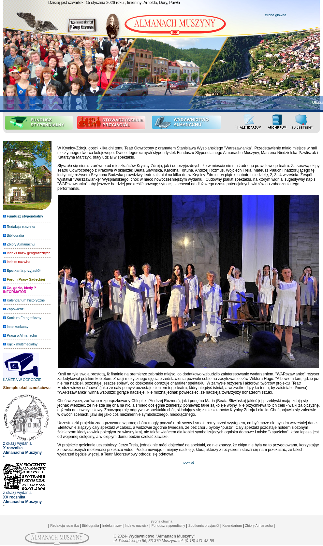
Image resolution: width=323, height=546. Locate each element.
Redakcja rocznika (21, 227)
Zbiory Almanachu (21, 244)
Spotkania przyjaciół (203, 525)
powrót (189, 462)
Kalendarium (232, 525)
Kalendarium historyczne (26, 300)
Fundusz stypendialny (168, 525)
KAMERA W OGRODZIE (22, 378)
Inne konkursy (17, 327)
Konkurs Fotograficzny (24, 318)
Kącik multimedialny (22, 344)
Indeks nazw (112, 525)
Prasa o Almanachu (22, 335)
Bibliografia (15, 235)
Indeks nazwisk (136, 525)
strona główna (275, 15)
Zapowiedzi (15, 309)
